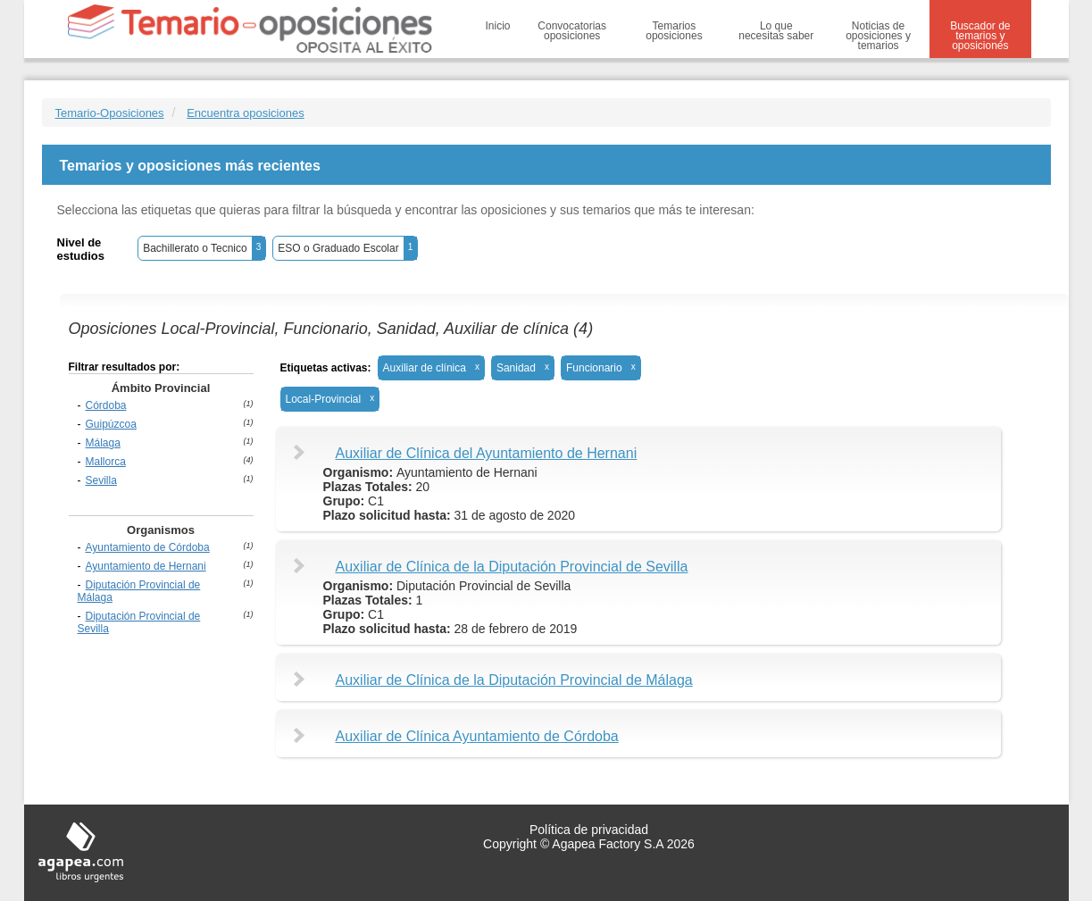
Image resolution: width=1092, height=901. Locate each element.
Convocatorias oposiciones (572, 31)
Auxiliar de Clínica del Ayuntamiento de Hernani (487, 453)
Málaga (103, 443)
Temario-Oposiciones (109, 113)
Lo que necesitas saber (775, 31)
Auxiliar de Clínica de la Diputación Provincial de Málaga (514, 680)
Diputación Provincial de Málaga (139, 591)
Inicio (498, 26)
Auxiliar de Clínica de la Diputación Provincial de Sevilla (512, 566)
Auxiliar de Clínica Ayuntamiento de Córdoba (477, 736)
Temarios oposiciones (674, 31)
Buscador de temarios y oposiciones (980, 36)
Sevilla (101, 480)
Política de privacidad (588, 829)
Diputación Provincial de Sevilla (139, 622)
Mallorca (106, 461)
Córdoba (106, 405)
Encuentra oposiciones (245, 113)
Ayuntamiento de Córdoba (148, 547)
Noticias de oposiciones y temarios (878, 36)
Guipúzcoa (111, 424)
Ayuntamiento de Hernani (146, 566)
